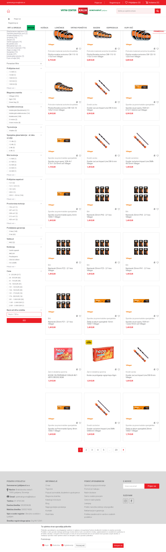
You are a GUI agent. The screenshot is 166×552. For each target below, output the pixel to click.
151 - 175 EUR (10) (15, 315)
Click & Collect (14, 282)
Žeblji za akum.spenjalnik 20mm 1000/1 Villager (139, 452)
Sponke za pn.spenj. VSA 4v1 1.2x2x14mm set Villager (137, 345)
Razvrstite (99, 29)
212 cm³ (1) (13, 238)
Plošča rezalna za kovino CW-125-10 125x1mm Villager (140, 77)
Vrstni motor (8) (14, 145)
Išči (24, 343)
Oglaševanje (68, 545)
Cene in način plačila (92, 522)
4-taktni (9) (13, 153)
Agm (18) (12, 121)
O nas (48, 507)
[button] (139, 11)
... (109, 472)
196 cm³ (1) (13, 229)
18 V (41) (12, 211)
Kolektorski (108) (15, 138)
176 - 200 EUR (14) (15, 318)
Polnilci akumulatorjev (17, 45)
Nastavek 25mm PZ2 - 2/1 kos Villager (60, 291)
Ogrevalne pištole (15, 41)
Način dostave (90, 515)
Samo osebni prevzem (93, 518)
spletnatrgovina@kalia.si (26, 519)
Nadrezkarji (13, 49)
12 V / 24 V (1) (14, 208)
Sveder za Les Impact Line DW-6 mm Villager (102, 184)
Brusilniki (12, 66)
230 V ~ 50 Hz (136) (16, 217)
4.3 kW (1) (12, 190)
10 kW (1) (12, 97)
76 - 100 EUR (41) (15, 306)
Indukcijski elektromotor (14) (19, 135)
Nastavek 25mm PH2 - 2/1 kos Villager (99, 238)
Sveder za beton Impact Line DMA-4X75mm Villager (140, 184)
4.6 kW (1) (12, 193)
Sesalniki (12, 74)
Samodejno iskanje (85, 29)
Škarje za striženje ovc (17, 51)
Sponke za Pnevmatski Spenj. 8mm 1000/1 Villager (62, 452)
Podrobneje (45, 539)
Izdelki (26, 25)
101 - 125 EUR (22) (15, 309)
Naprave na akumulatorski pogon (21, 37)
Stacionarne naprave (17, 53)
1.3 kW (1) (12, 181)
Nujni (47, 545)
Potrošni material (16, 70)
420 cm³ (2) (13, 241)
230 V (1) (12, 214)
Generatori (13, 35)
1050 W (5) (13, 106)
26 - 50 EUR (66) (15, 300)
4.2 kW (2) (12, 187)
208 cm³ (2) (13, 235)
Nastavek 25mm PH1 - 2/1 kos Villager (138, 291)
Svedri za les (92, 127)
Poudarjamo (13, 279)
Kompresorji (13, 39)
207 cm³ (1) (13, 232)
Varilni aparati (14, 64)
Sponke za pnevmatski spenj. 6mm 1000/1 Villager (62, 238)
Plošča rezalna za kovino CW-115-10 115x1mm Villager (63, 77)
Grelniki (11, 76)
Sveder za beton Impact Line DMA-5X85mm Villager (101, 452)
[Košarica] (152, 3)
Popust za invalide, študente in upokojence (63, 515)
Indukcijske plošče (15, 78)
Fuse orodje (13, 80)
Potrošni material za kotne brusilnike (63, 73)
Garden (32, 25)
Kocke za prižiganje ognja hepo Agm (101, 397)
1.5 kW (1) (12, 94)
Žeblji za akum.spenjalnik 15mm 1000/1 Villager (100, 345)
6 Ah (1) (12, 173)
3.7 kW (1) (12, 184)
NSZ (12, 264)
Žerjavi (11, 62)
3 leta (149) (13, 253)
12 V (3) (12, 205)
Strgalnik (12, 47)
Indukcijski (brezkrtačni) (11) (19, 132)
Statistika (56, 545)
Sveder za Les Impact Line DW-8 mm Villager (141, 398)
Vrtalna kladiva (14, 57)
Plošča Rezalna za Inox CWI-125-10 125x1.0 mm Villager (62, 131)
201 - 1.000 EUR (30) (16, 321)
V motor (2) (13, 141)
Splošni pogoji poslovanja (94, 507)
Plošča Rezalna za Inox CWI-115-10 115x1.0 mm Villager (101, 77)
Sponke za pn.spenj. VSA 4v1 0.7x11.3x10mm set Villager (60, 184)
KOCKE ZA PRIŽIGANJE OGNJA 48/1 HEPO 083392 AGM (62, 398)
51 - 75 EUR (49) (15, 303)
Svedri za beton (132, 180)
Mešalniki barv (14, 68)
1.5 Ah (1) (12, 163)
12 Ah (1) (12, 166)
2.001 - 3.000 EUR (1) (16, 327)
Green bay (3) (14, 124)
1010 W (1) (13, 103)
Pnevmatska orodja (16, 43)
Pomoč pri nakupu (91, 511)
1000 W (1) (13, 100)
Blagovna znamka (53, 518)
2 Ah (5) (12, 170)
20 (116, 472)
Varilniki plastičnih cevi (17, 55)
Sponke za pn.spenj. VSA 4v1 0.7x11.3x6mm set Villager (137, 131)
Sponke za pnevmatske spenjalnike (140, 127)
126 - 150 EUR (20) (15, 312)
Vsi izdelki (13, 285)
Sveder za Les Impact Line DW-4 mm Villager (102, 131)
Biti (88, 234)
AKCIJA (11, 275)
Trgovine (49, 511)
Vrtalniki (12, 60)
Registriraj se (115, 3)
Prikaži (132, 29)
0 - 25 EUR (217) (15, 297)
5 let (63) (12, 256)
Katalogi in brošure (53, 522)
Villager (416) (14, 118)
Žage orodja (13, 72)
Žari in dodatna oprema (57, 394)
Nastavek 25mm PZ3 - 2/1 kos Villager (99, 291)
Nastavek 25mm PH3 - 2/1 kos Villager (138, 238)
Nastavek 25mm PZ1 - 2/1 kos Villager (60, 345)
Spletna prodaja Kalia (14, 25)
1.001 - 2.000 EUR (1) (16, 324)
